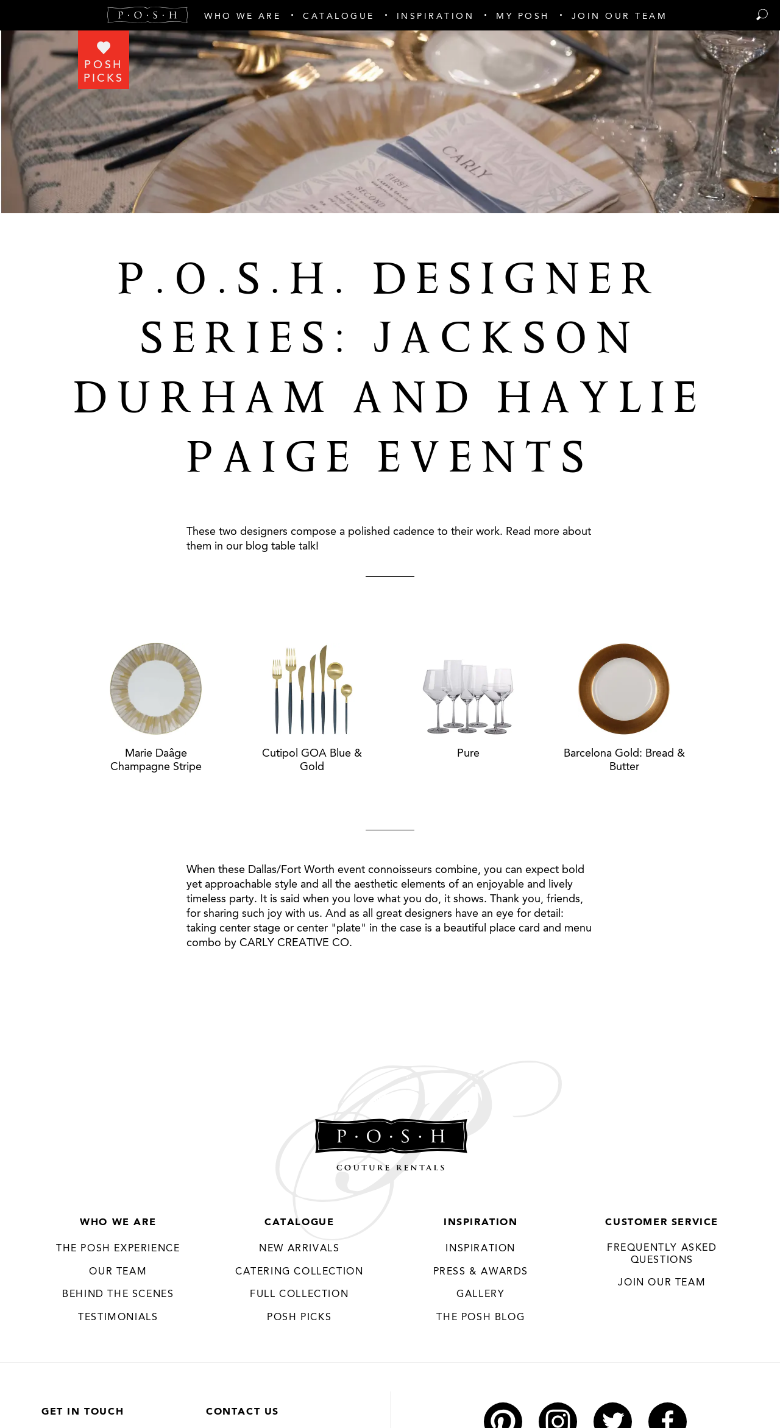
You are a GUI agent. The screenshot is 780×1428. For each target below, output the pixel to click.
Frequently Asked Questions (662, 1254)
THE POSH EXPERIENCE (118, 1249)
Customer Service (661, 1223)
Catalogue (299, 1223)
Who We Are (118, 1223)
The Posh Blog (480, 1318)
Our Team (118, 1272)
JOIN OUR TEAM (662, 1283)
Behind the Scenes (118, 1294)
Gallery (480, 1294)
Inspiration (481, 1223)
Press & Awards (480, 1272)
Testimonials (118, 1318)
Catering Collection (299, 1272)
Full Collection (299, 1294)
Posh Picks (299, 1318)
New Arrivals (299, 1249)
